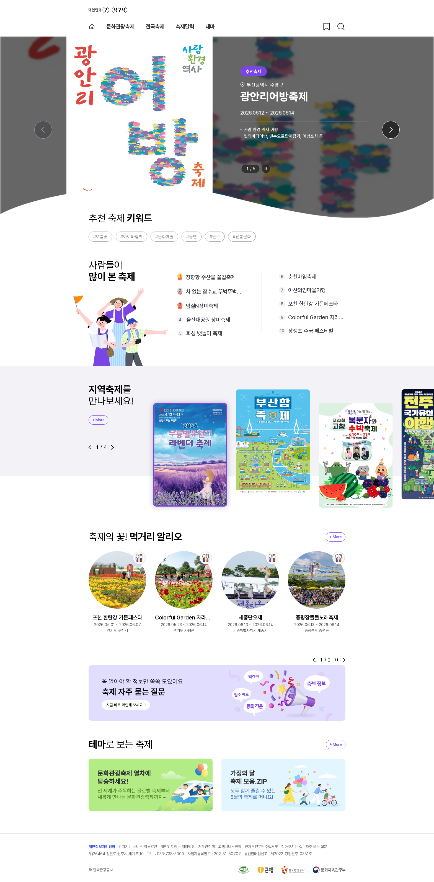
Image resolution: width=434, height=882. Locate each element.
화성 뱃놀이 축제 (204, 333)
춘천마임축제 (302, 276)
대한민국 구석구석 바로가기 (108, 10)
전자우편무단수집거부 (261, 846)
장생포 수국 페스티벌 (310, 331)
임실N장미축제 (202, 306)
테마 (210, 26)
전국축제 (155, 26)
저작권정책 (206, 846)
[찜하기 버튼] (326, 26)
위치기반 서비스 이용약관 (137, 846)
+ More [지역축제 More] (98, 420)
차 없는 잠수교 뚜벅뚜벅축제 (215, 291)
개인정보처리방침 (102, 846)
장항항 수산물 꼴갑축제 (211, 277)
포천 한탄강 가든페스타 (313, 303)
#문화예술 (164, 236)
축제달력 (184, 26)
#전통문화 (242, 236)
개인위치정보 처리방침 (178, 846)
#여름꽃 (100, 236)
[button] (90, 447)
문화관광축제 (120, 26)
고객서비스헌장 (229, 846)
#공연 (191, 236)
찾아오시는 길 (291, 846)
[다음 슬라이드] (391, 130)
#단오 (215, 236)
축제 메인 (92, 26)
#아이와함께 (131, 236)
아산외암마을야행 (307, 290)
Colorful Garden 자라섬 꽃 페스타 (316, 317)
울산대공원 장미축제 (208, 320)
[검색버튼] (341, 26)
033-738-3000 (170, 854)
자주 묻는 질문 (316, 846)
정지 (266, 169)
